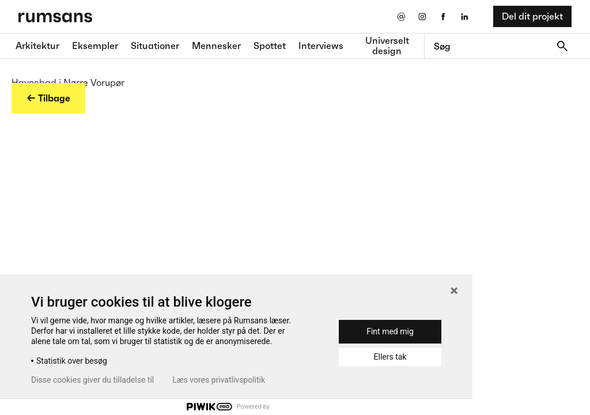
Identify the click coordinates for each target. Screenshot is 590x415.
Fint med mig (390, 331)
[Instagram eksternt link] (422, 16)
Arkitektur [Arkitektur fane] (37, 45)
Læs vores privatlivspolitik (218, 379)
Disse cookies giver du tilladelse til (92, 379)
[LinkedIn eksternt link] (465, 16)
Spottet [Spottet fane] (270, 45)
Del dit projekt (532, 16)
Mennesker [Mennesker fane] (216, 45)
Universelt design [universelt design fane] (387, 45)
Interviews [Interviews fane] (320, 45)
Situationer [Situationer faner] (155, 45)
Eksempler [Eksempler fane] (95, 45)
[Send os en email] (401, 16)
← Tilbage (48, 98)
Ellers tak (390, 356)
